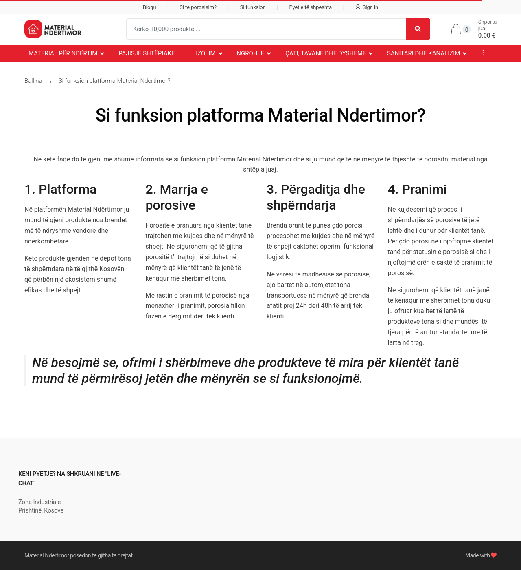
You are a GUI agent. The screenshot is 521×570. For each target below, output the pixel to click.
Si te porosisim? (198, 7)
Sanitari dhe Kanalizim (423, 53)
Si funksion (253, 7)
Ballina (33, 80)
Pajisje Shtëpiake (146, 53)
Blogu (149, 7)
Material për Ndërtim (62, 53)
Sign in (366, 7)
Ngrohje (250, 53)
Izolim (205, 53)
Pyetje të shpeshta (310, 7)
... (481, 52)
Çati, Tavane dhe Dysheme (325, 53)
